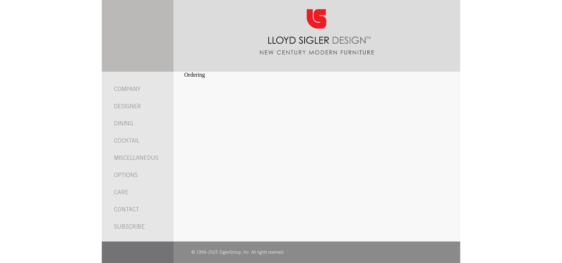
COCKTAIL (126, 141)
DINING (123, 124)
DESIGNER (127, 107)
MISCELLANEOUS (136, 158)
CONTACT (126, 210)
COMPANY (127, 89)
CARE (121, 193)
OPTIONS (126, 175)
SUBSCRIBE (129, 227)
